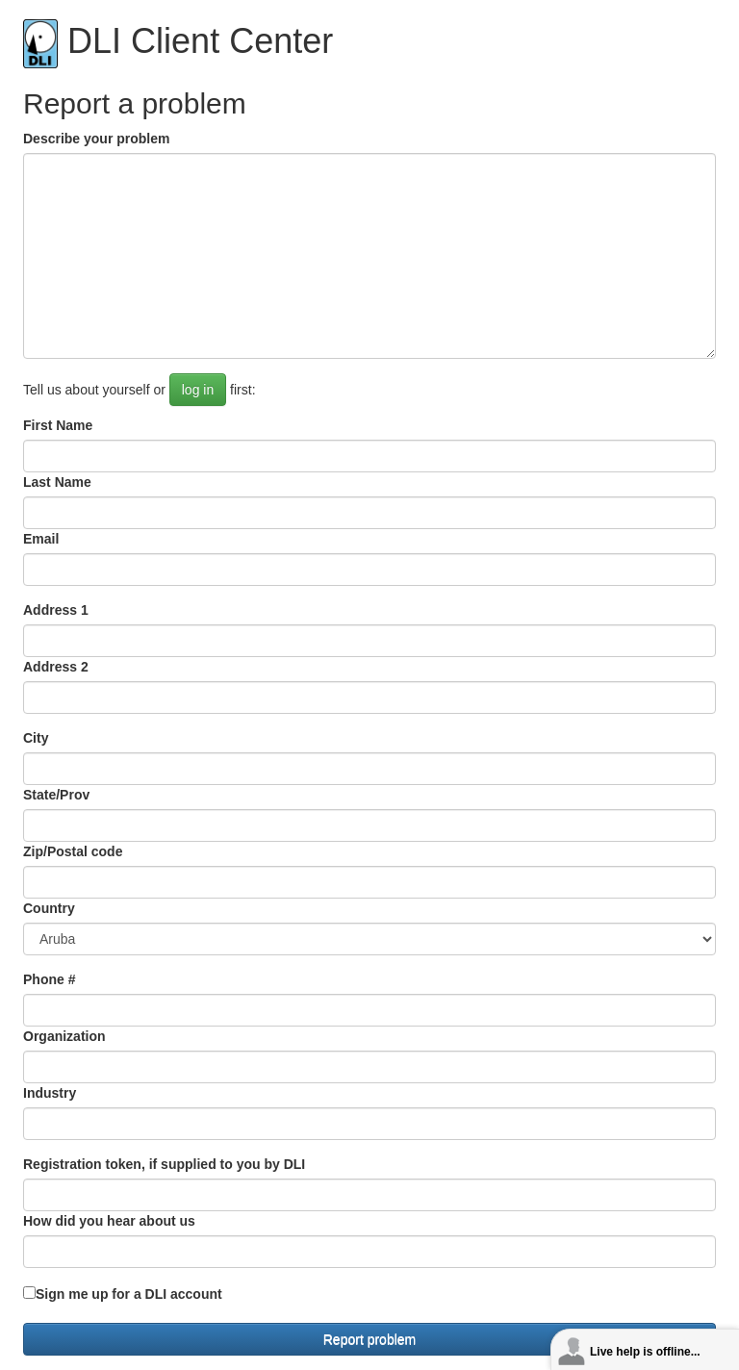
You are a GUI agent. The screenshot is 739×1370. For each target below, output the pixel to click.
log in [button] (198, 389)
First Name (57, 425)
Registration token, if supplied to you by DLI (164, 1164)
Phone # (49, 979)
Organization (64, 1036)
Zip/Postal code (72, 851)
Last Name (57, 482)
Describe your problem (96, 138)
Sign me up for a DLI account (129, 1294)
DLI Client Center (178, 41)
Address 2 (56, 666)
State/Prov (56, 794)
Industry (49, 1093)
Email (41, 538)
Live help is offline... (645, 1351)
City (35, 738)
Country (49, 908)
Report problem (370, 1339)
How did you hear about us (109, 1221)
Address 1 (56, 610)
